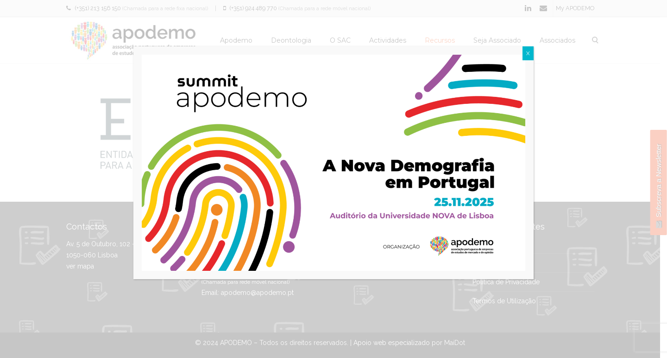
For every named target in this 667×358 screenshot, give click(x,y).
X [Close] (528, 53)
